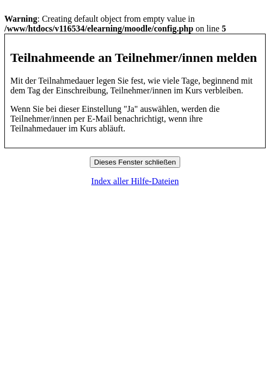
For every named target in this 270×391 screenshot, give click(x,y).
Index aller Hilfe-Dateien (135, 181)
